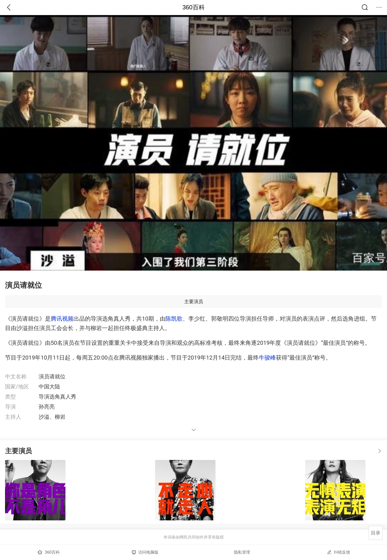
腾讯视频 (62, 318)
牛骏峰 (267, 357)
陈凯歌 (174, 318)
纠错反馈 (338, 552)
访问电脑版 (145, 552)
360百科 (193, 7)
